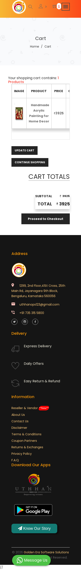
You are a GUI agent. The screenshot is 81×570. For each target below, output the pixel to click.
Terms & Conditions (26, 434)
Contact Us (20, 421)
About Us (18, 415)
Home (34, 46)
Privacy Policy (21, 454)
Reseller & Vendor (30, 408)
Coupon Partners (24, 441)
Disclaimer (19, 428)
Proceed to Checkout (45, 219)
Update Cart (24, 150)
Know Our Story (34, 528)
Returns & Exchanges (27, 447)
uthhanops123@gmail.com (39, 304)
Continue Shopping (30, 162)
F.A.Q (15, 460)
